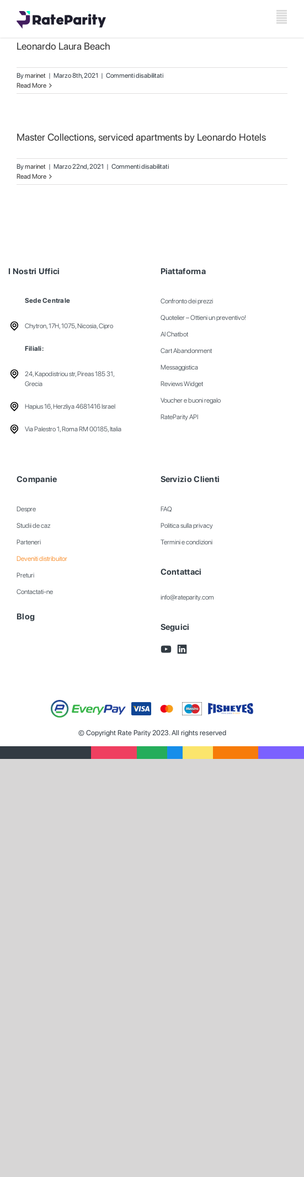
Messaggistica (179, 367)
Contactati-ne (35, 592)
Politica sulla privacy (187, 525)
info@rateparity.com (187, 597)
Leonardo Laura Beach (63, 46)
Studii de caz (33, 525)
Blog (26, 617)
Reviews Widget (182, 384)
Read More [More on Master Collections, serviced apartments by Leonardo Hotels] (31, 176)
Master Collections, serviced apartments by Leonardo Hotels (141, 137)
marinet (35, 75)
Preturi (25, 575)
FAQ (166, 509)
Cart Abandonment (186, 351)
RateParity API (179, 417)
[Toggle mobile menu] (281, 17)
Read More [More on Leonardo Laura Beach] (31, 85)
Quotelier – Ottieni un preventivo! (203, 318)
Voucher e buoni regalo (191, 400)
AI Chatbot (174, 334)
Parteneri (29, 542)
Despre (26, 509)
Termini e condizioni (186, 542)
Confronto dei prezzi (187, 301)
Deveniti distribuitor (42, 559)
